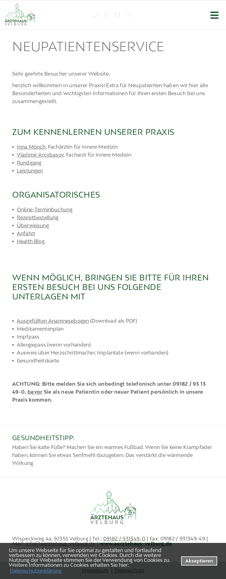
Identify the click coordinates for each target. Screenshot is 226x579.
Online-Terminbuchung (44, 209)
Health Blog (31, 241)
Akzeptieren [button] (199, 560)
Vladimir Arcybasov (40, 155)
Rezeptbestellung (38, 217)
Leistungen (30, 171)
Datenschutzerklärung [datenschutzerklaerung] (35, 571)
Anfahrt (26, 233)
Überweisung (33, 225)
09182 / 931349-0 (124, 539)
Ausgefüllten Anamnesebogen (53, 321)
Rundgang (29, 163)
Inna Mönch (31, 147)
